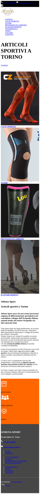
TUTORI (8, 23)
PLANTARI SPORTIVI (13, 27)
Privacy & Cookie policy (17, 482)
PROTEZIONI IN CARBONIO (16, 25)
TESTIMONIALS (11, 29)
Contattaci (4, 65)
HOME (7, 451)
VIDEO (7, 31)
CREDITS (5, 485)
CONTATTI (9, 34)
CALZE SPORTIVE (12, 21)
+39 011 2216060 (8, 3)
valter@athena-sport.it (25, 3)
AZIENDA (9, 19)
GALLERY (9, 33)
